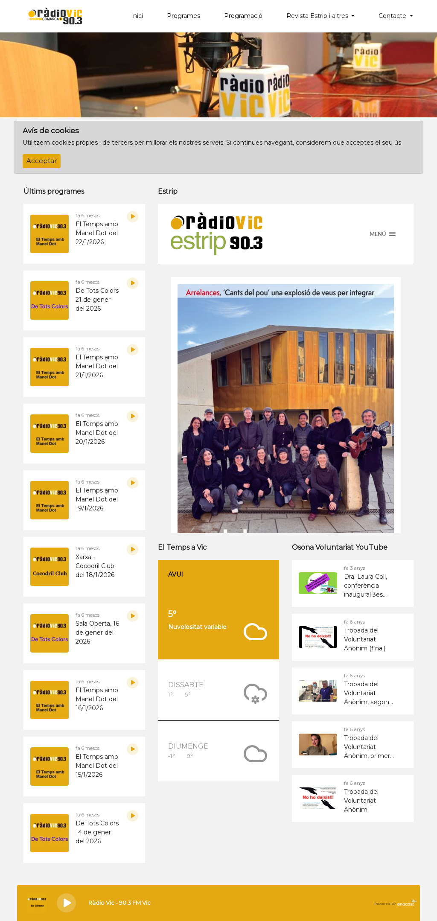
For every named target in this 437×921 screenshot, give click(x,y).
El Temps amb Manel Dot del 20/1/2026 (97, 433)
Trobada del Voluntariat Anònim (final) (364, 639)
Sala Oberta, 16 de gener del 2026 (97, 632)
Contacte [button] (393, 16)
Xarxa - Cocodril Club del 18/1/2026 (95, 566)
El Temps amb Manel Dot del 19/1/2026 (97, 499)
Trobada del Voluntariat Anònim (361, 800)
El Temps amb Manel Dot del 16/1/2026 (97, 699)
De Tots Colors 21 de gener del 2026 (97, 299)
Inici (137, 16)
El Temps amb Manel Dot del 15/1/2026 (97, 765)
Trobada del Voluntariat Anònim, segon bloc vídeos (366, 693)
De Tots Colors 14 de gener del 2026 (97, 832)
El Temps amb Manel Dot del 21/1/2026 (97, 366)
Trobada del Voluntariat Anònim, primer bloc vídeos (367, 747)
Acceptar (41, 161)
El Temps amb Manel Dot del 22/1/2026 (97, 233)
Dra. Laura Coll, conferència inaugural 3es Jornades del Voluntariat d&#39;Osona (365, 586)
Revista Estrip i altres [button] (318, 16)
